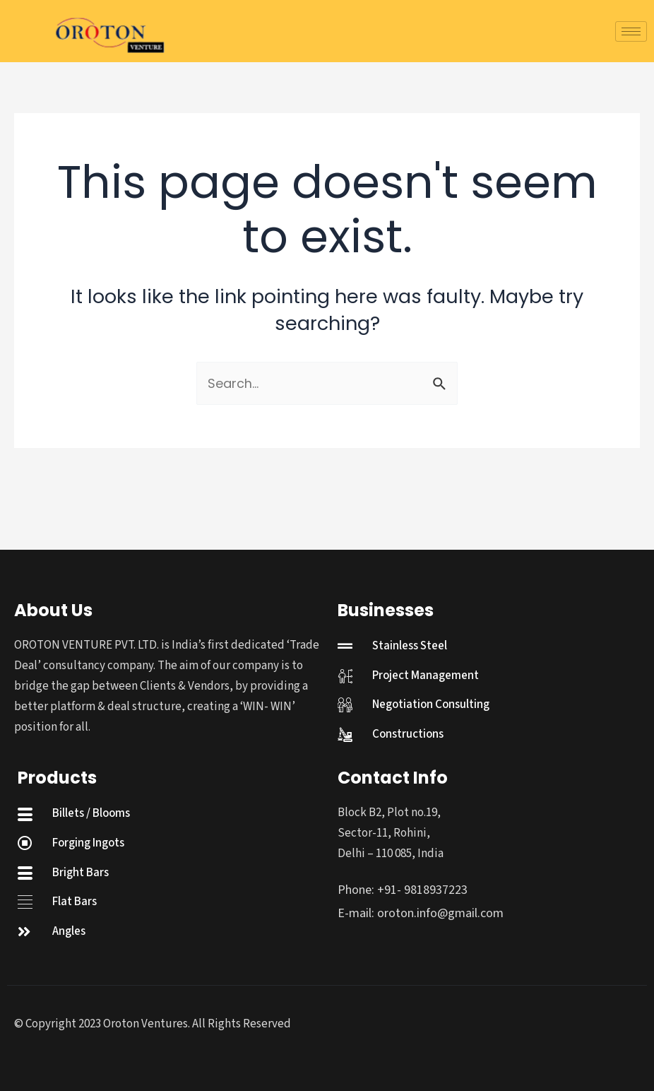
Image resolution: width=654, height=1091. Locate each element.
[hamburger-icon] (631, 31)
